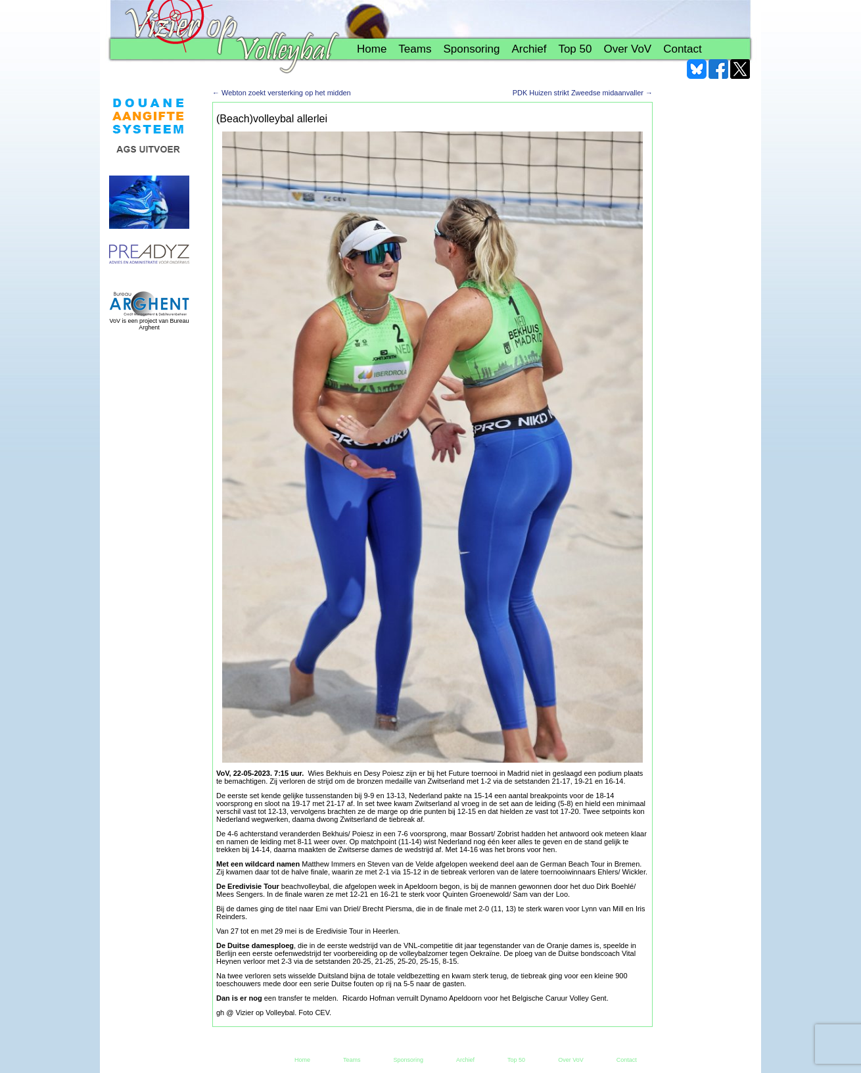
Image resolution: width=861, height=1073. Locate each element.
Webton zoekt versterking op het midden (281, 93)
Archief (528, 49)
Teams (414, 49)
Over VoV (627, 49)
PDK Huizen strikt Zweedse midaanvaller (583, 93)
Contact (682, 49)
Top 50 (575, 49)
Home (371, 49)
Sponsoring (471, 49)
